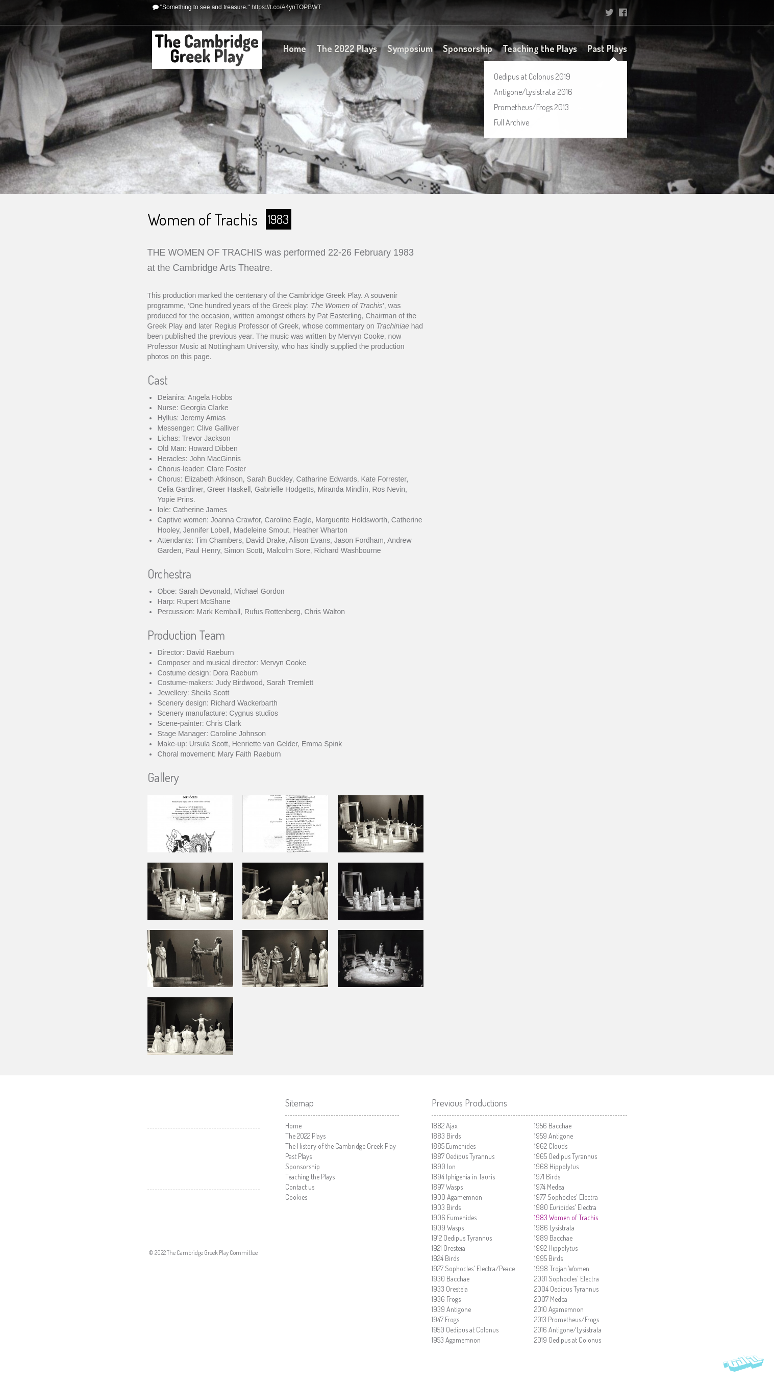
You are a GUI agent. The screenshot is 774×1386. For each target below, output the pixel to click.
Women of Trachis (566, 1217)
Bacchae (450, 1278)
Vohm (743, 1365)
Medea (549, 1186)
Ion (444, 1166)
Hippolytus (556, 1166)
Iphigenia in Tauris (463, 1176)
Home (294, 48)
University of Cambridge (568, 13)
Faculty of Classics (203, 1211)
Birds (446, 1135)
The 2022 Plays (346, 48)
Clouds (550, 1146)
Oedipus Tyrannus (463, 1156)
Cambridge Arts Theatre (203, 1159)
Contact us (299, 1186)
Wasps (447, 1186)
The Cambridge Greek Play (207, 50)
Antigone (451, 1309)
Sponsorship (467, 48)
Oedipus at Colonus (465, 1329)
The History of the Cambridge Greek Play (340, 1146)
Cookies (296, 1197)
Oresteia (448, 1248)
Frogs (446, 1299)
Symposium (410, 48)
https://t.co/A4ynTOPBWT (286, 7)
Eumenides (454, 1146)
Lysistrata (554, 1227)
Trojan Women (561, 1268)
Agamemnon (457, 1197)
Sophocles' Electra (566, 1197)
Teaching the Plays (540, 48)
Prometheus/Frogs (566, 1319)
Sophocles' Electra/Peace (473, 1268)
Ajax (445, 1125)
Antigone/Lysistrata (568, 1329)
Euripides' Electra (565, 1207)
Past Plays (607, 48)
